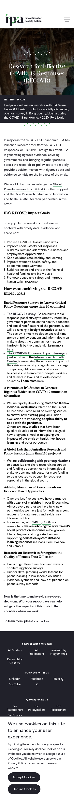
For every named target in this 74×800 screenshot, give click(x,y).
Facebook (36, 679)
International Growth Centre (35, 359)
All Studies (15, 650)
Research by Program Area (58, 652)
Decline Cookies (24, 789)
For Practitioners (15, 708)
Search (58, 20)
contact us (41, 621)
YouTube (15, 684)
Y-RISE (36, 522)
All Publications (37, 652)
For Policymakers (36, 708)
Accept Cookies (24, 777)
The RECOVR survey (21, 314)
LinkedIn (14, 679)
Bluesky (58, 679)
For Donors (15, 715)
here (10, 349)
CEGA (46, 522)
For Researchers (58, 708)
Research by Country (15, 661)
